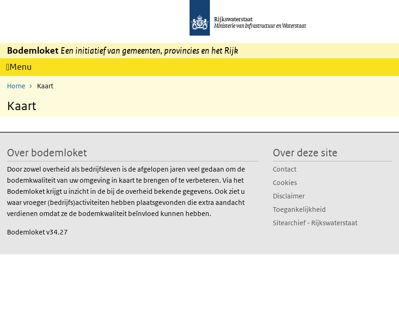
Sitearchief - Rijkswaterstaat (315, 222)
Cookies (285, 182)
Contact (284, 168)
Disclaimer (289, 195)
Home (16, 85)
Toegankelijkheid (299, 208)
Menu (23, 68)
